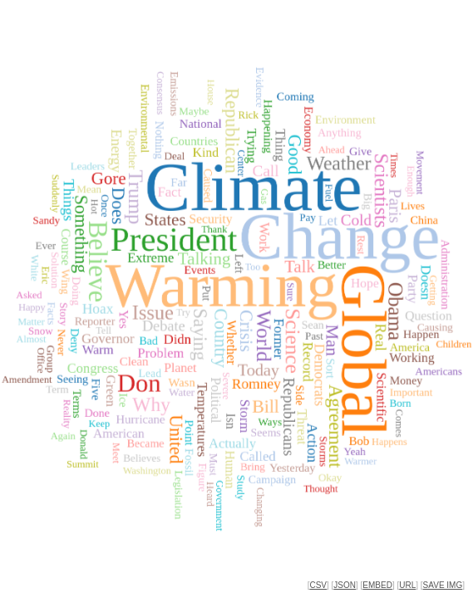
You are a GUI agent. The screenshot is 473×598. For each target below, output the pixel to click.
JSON (344, 585)
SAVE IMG (443, 585)
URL (407, 585)
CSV (318, 585)
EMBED (377, 585)
